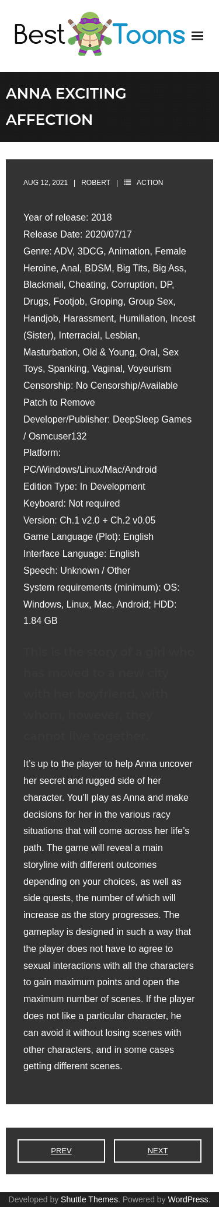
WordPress (188, 1199)
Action (150, 183)
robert (95, 183)
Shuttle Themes (89, 1199)
